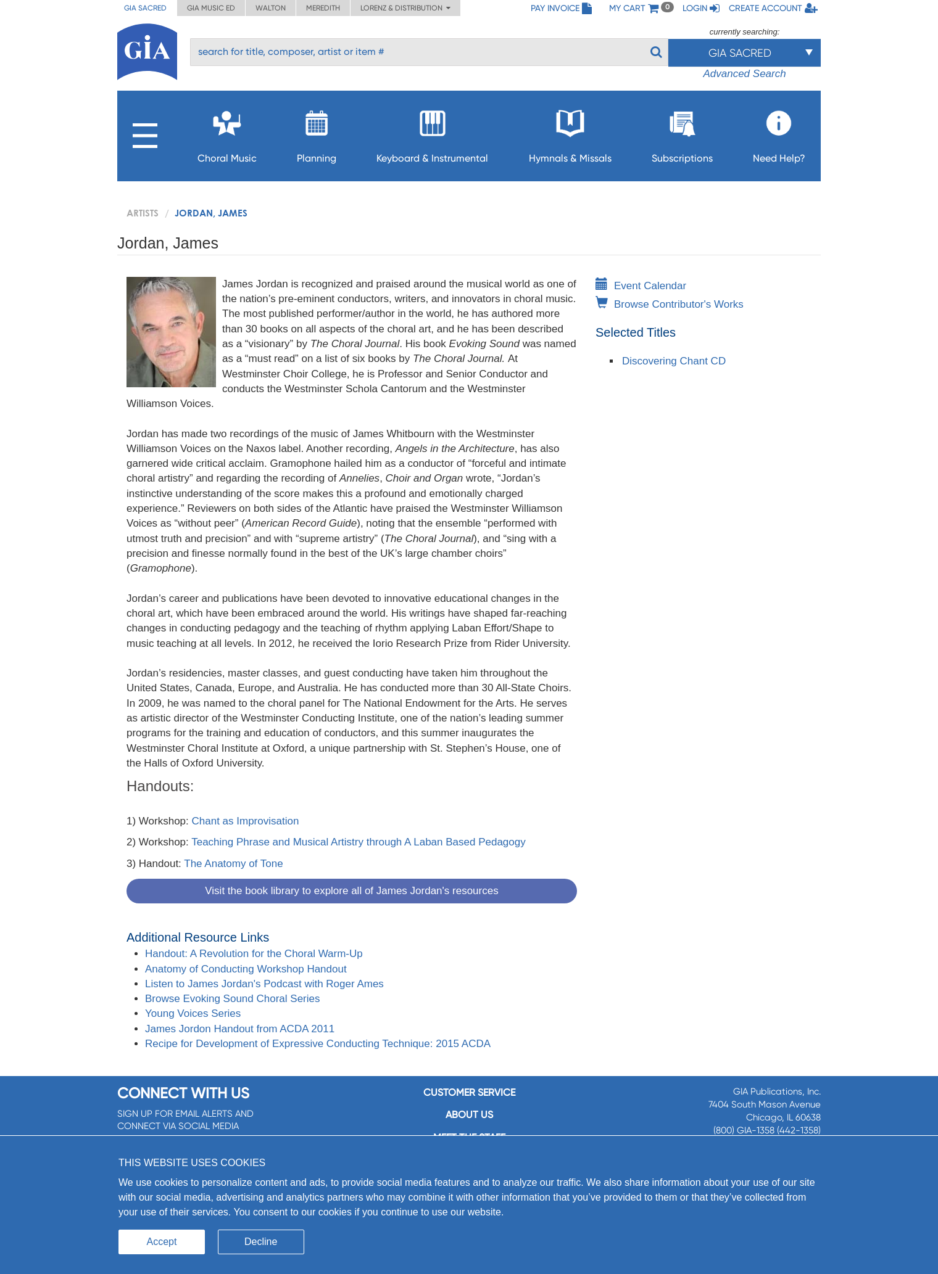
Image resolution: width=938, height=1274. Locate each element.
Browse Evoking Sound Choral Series (232, 999)
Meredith (323, 8)
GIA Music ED (211, 8)
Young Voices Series (193, 1013)
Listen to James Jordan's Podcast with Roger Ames (264, 984)
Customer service (469, 1092)
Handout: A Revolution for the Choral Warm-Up (254, 954)
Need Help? (779, 133)
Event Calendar (641, 286)
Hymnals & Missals (570, 133)
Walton (270, 8)
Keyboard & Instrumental (432, 133)
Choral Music (227, 133)
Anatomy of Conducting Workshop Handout (246, 969)
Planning (316, 133)
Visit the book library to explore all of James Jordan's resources (351, 891)
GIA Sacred (145, 8)
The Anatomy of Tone (233, 863)
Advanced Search (744, 74)
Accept (162, 1241)
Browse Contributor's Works (670, 304)
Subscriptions (682, 133)
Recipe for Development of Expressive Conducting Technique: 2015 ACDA (318, 1044)
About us (469, 1114)
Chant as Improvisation (245, 821)
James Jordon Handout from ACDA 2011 (239, 1029)
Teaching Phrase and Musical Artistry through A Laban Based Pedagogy (358, 842)
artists (143, 212)
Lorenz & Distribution (405, 8)
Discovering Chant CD (674, 361)
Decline (260, 1241)
